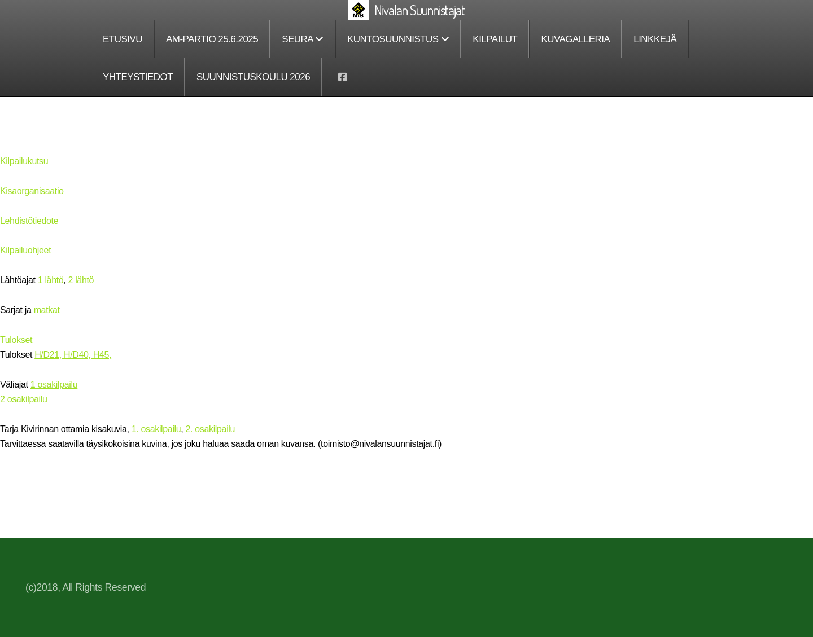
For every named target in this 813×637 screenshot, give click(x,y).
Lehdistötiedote (29, 221)
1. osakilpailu (156, 429)
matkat (47, 310)
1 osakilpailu (53, 384)
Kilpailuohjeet (25, 250)
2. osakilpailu (210, 429)
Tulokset (16, 340)
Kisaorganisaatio (32, 191)
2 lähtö (81, 280)
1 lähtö (51, 280)
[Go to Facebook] (342, 77)
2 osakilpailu (23, 399)
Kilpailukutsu (24, 161)
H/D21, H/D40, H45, (72, 354)
